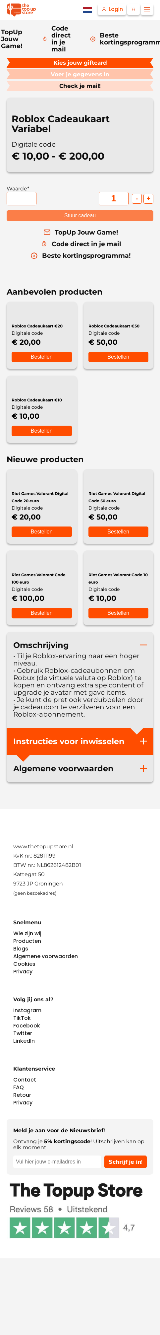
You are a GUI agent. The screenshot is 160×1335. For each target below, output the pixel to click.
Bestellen (42, 357)
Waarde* (18, 188)
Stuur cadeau (80, 215)
